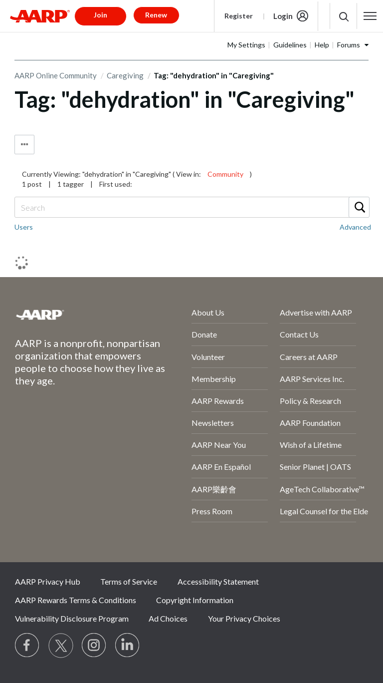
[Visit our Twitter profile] (60, 645)
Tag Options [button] (24, 144)
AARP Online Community (55, 75)
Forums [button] (348, 44)
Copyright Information (194, 600)
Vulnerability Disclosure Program (72, 618)
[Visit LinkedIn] (127, 645)
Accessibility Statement (218, 581)
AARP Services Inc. (312, 378)
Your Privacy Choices (244, 618)
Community (225, 174)
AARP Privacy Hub (47, 581)
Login (283, 15)
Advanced (355, 227)
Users (23, 227)
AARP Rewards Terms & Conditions (75, 600)
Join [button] (100, 14)
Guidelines (290, 44)
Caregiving (125, 75)
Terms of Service (128, 581)
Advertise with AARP (316, 312)
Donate (204, 334)
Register (238, 15)
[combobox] (191, 207)
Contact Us (299, 334)
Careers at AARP (309, 356)
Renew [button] (156, 14)
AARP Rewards (218, 400)
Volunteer (208, 356)
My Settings (246, 44)
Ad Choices (168, 618)
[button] (370, 16)
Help (322, 44)
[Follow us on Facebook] (27, 645)
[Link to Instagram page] (94, 645)
